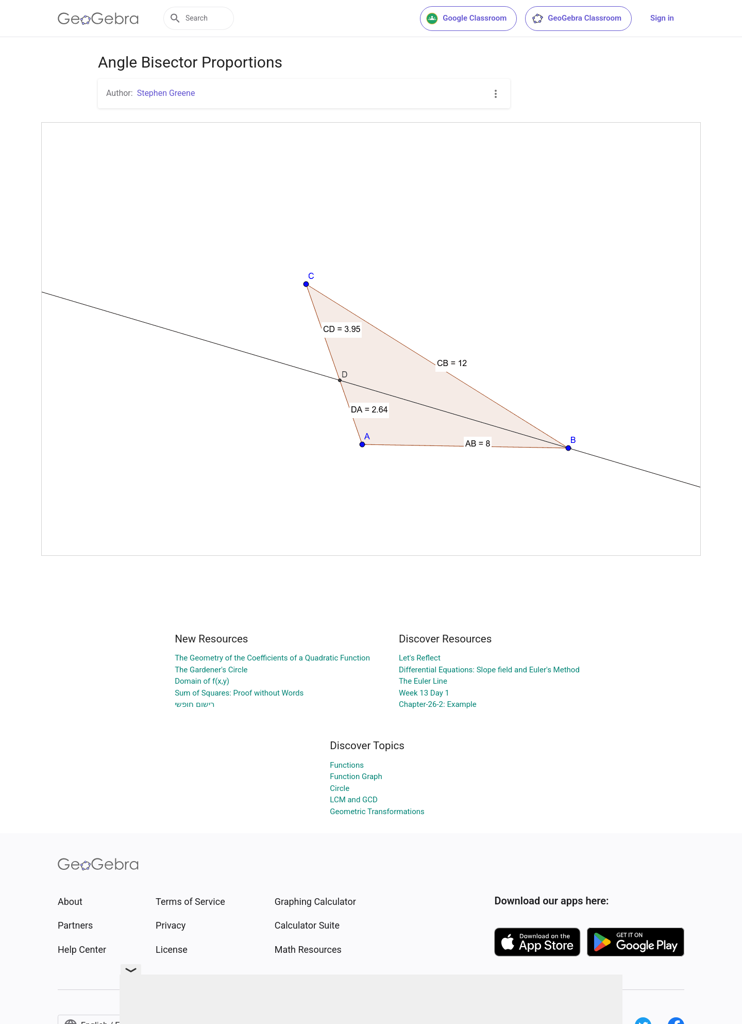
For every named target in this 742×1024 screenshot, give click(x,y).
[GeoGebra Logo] (98, 18)
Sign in (662, 18)
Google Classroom (466, 18)
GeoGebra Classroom (576, 18)
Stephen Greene (166, 93)
